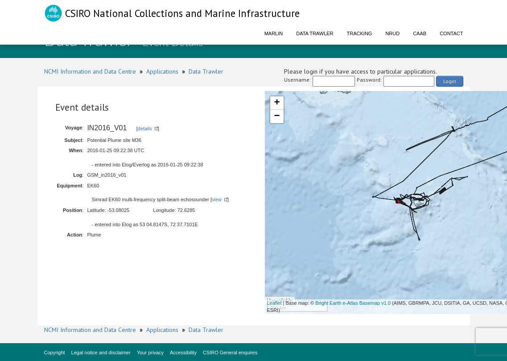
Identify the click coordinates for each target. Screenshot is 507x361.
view (217, 199)
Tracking (359, 33)
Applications (162, 71)
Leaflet (274, 303)
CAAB (419, 33)
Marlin (273, 33)
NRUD (392, 33)
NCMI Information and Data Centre (90, 71)
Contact (451, 33)
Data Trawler (314, 33)
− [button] (277, 116)
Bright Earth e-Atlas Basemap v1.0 (353, 303)
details (145, 128)
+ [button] (277, 103)
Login (449, 81)
